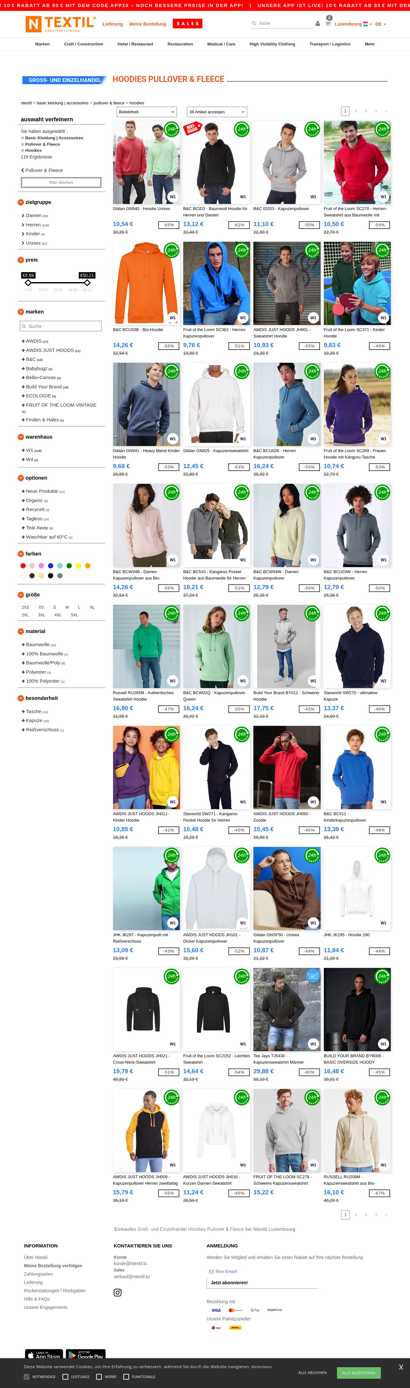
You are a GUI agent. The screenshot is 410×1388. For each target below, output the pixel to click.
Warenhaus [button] (39, 426)
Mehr (370, 44)
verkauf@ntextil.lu (131, 1265)
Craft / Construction (83, 44)
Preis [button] (32, 249)
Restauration (180, 44)
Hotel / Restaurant (135, 44)
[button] (319, 24)
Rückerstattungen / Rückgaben (55, 1279)
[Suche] (280, 23)
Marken (42, 44)
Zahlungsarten (38, 1262)
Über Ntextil (35, 1246)
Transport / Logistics (329, 44)
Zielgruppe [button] (38, 191)
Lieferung (112, 24)
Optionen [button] (36, 467)
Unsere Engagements (45, 1296)
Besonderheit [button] (42, 687)
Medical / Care (221, 44)
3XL (41, 604)
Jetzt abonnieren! (229, 1271)
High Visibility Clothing (272, 44)
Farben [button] (33, 543)
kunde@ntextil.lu (130, 1252)
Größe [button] (33, 584)
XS (41, 596)
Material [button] (35, 620)
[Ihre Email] (240, 1260)
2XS (25, 596)
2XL (25, 604)
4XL (58, 604)
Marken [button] (35, 301)
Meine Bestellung (147, 24)
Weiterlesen (261, 1366)
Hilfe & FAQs (37, 1287)
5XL (74, 604)
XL (92, 596)
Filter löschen (61, 171)
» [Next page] (386, 100)
